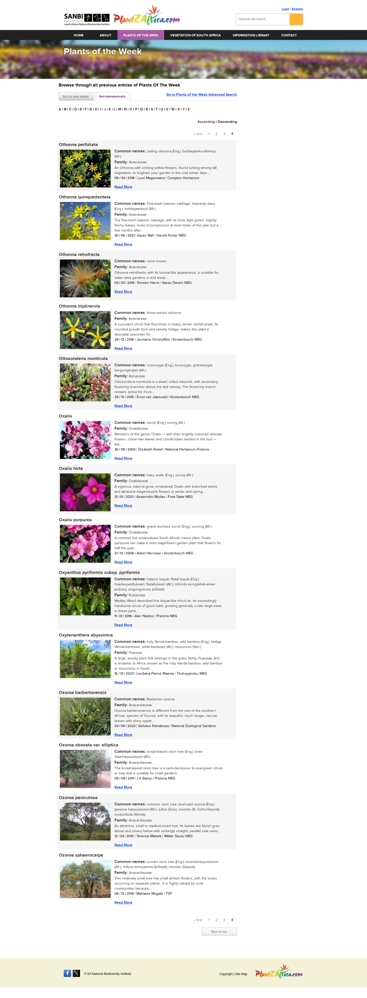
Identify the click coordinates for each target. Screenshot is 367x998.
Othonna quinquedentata (84, 197)
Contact (289, 35)
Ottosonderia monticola (83, 359)
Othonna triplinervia (79, 307)
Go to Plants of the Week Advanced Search (201, 96)
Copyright (225, 974)
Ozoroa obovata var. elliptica (88, 747)
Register (297, 9)
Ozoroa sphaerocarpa (81, 858)
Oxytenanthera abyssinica (86, 637)
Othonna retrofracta (79, 255)
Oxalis (65, 417)
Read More (123, 187)
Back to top (219, 934)
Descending (227, 122)
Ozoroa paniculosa (78, 800)
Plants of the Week (140, 35)
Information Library (251, 35)
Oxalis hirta (71, 470)
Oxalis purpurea (75, 521)
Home (79, 35)
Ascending (206, 122)
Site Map (241, 974)
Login (285, 9)
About (105, 35)
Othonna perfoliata (78, 145)
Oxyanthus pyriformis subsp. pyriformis (99, 574)
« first (198, 134)
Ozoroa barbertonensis (82, 695)
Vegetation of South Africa (195, 35)
